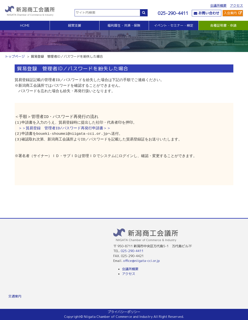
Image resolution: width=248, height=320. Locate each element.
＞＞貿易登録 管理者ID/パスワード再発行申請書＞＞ (64, 128)
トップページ (15, 56)
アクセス (236, 5)
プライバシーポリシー (124, 312)
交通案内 (14, 296)
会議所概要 (218, 5)
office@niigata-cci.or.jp (141, 260)
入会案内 (230, 13)
